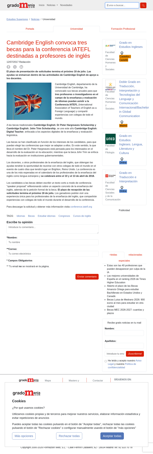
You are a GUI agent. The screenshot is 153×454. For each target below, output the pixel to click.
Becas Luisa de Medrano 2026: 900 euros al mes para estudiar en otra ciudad (126, 303)
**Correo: (12, 249)
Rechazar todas (69, 436)
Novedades (66, 5)
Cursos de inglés (82, 216)
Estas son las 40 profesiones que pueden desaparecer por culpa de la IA (126, 269)
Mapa (48, 380)
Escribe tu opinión (20, 222)
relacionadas (135, 254)
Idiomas (21, 216)
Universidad (76, 29)
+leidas (113, 254)
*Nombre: (12, 237)
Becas (31, 216)
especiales (124, 260)
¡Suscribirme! (135, 353)
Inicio (41, 5)
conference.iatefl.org (81, 206)
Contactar (98, 380)
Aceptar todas (112, 436)
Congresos (64, 216)
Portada (30, 29)
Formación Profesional (123, 29)
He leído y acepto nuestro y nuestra (124, 364)
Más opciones (24, 436)
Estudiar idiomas (46, 216)
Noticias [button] (51, 5)
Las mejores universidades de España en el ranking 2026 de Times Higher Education (126, 279)
